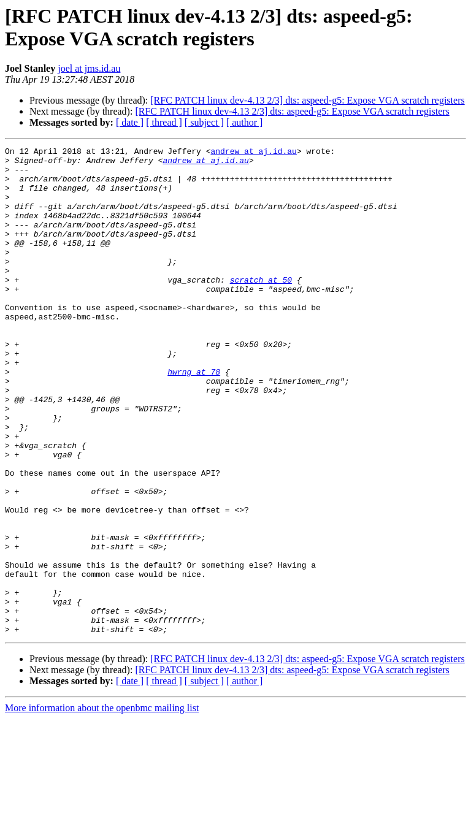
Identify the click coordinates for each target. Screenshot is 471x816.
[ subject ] (204, 122)
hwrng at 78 (193, 417)
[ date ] (130, 122)
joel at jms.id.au (89, 68)
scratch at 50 (261, 307)
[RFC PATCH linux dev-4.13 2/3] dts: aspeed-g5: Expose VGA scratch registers (307, 100)
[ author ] (244, 122)
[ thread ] (164, 122)
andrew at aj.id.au (253, 152)
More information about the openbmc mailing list (102, 805)
